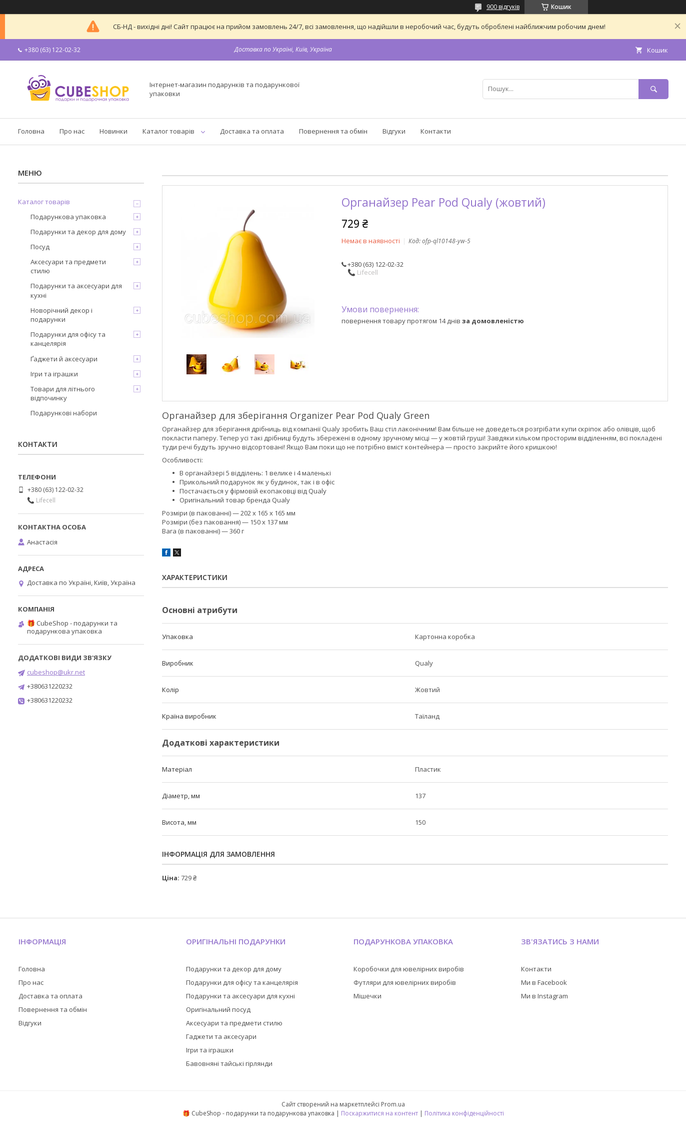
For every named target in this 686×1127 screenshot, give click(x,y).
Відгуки (394, 131)
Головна (31, 131)
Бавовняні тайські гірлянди (229, 1063)
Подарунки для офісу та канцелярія (68, 339)
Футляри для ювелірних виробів (405, 982)
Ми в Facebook (544, 982)
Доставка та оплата (252, 131)
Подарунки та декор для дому (78, 231)
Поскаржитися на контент (379, 1113)
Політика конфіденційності (464, 1113)
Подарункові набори (63, 412)
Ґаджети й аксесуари (64, 358)
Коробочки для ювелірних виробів (409, 968)
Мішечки (368, 995)
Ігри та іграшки (54, 373)
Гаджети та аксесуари (221, 1036)
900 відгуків (503, 7)
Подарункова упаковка (68, 216)
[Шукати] (653, 89)
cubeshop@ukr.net (56, 672)
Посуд (40, 246)
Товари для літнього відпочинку (62, 393)
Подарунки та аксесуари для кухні (76, 290)
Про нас (72, 131)
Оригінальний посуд (218, 1009)
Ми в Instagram (544, 995)
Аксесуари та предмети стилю (68, 266)
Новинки (114, 131)
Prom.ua (393, 1104)
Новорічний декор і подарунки (61, 315)
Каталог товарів (168, 131)
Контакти (435, 131)
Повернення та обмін (333, 131)
